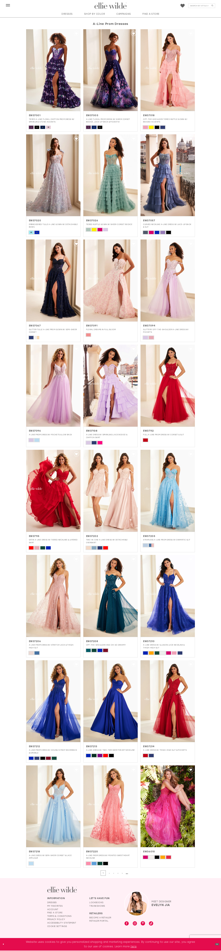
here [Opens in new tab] (134, 946)
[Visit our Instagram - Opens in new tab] (135, 924)
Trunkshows (97, 906)
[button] (8, 5)
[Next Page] (137, 873)
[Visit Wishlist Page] (182, 6)
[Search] (201, 5)
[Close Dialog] (5, 945)
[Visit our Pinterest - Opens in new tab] (142, 924)
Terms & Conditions (59, 916)
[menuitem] (8, 5)
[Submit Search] (212, 5)
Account (52, 909)
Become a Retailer (100, 918)
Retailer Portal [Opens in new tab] (98, 921)
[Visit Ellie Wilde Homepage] (62, 890)
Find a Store (55, 913)
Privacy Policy (56, 920)
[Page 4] (120, 873)
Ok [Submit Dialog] (215, 944)
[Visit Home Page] (111, 6)
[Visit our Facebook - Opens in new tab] (126, 924)
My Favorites (55, 906)
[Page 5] (128, 873)
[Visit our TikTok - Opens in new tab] (151, 924)
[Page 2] (104, 873)
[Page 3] (112, 873)
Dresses (52, 903)
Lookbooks (96, 903)
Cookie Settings (57, 926)
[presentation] (53, 70)
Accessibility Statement (61, 923)
